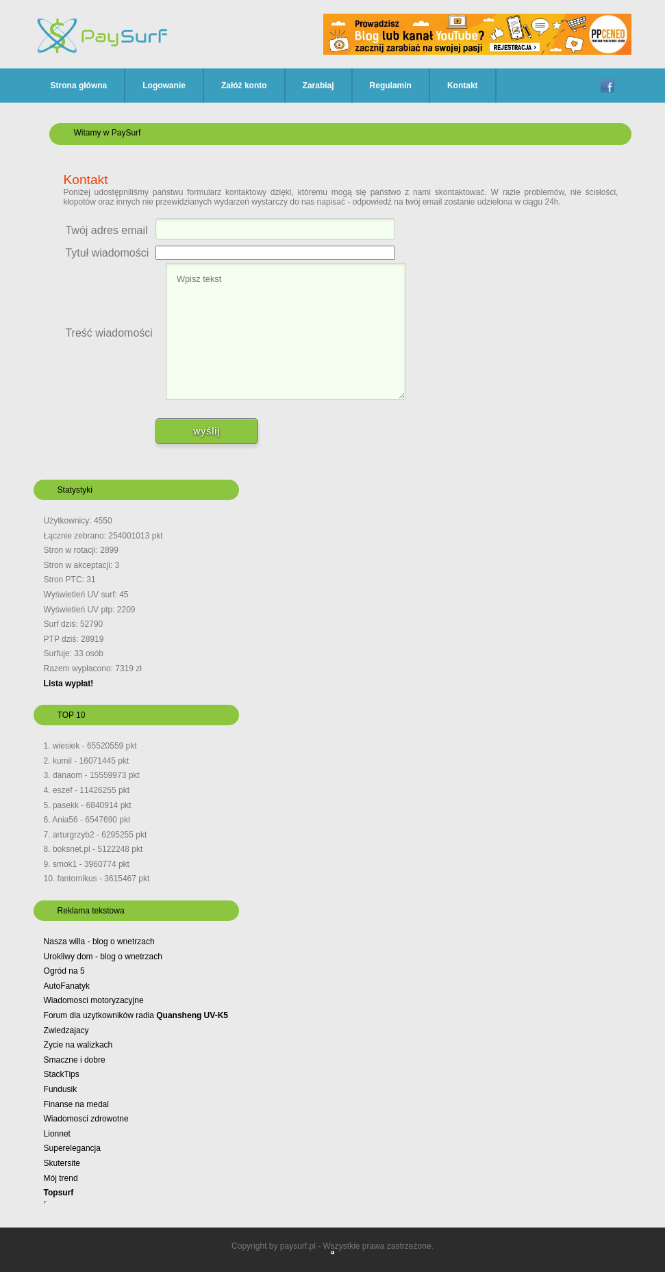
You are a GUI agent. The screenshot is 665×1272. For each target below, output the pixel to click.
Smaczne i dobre (74, 1060)
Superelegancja (72, 1148)
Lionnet (57, 1134)
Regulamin (391, 85)
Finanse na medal (76, 1104)
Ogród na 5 (64, 971)
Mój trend (61, 1178)
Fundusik (60, 1089)
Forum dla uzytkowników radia (136, 1015)
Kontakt (462, 85)
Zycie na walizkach (78, 1045)
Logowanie (164, 85)
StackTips (61, 1074)
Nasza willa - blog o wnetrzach (99, 941)
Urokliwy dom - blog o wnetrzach (103, 956)
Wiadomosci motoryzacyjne (94, 1000)
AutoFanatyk (67, 986)
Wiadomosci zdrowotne (86, 1119)
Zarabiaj (318, 85)
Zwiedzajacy (66, 1030)
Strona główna (79, 85)
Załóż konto (244, 85)
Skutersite (62, 1163)
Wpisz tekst (285, 331)
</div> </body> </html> (332, 1252)
